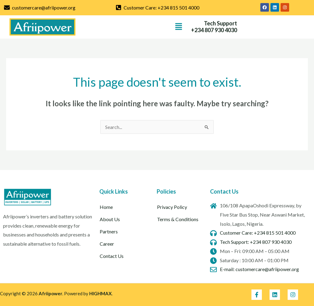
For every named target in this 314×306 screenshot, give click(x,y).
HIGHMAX (100, 293)
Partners (109, 231)
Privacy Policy (172, 207)
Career (107, 244)
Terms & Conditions (177, 219)
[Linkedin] (275, 294)
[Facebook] (256, 294)
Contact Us (112, 256)
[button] (179, 26)
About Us (110, 219)
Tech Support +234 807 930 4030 (214, 26)
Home (106, 207)
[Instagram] (293, 294)
